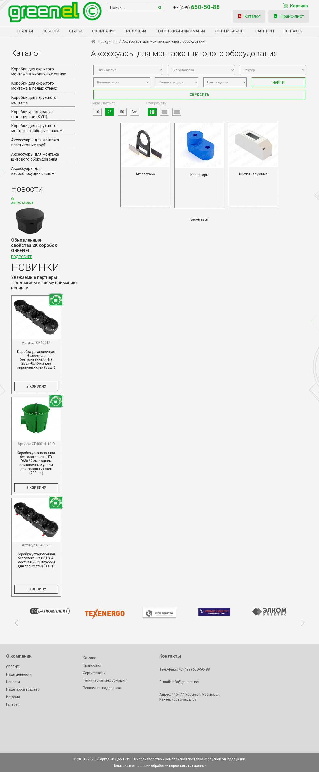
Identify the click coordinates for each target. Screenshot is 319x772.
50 (122, 112)
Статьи (75, 31)
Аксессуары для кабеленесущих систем (32, 171)
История (13, 697)
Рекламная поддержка (102, 688)
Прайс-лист (288, 16)
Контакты (293, 31)
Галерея (13, 704)
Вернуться (199, 219)
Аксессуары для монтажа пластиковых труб (35, 142)
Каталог (249, 16)
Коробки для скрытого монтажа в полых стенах (34, 86)
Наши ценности (19, 674)
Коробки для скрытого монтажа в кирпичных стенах (38, 71)
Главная (25, 31)
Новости (51, 31)
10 (97, 112)
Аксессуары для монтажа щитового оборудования (35, 157)
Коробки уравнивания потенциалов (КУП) (32, 114)
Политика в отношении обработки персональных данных (159, 766)
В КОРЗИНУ (36, 386)
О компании (103, 31)
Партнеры (264, 31)
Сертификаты (94, 673)
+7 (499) (196, 7)
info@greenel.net (179, 682)
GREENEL (13, 667)
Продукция (135, 31)
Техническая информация (180, 31)
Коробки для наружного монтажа (33, 100)
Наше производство (22, 689)
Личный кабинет (230, 31)
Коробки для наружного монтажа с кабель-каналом (36, 128)
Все (135, 112)
